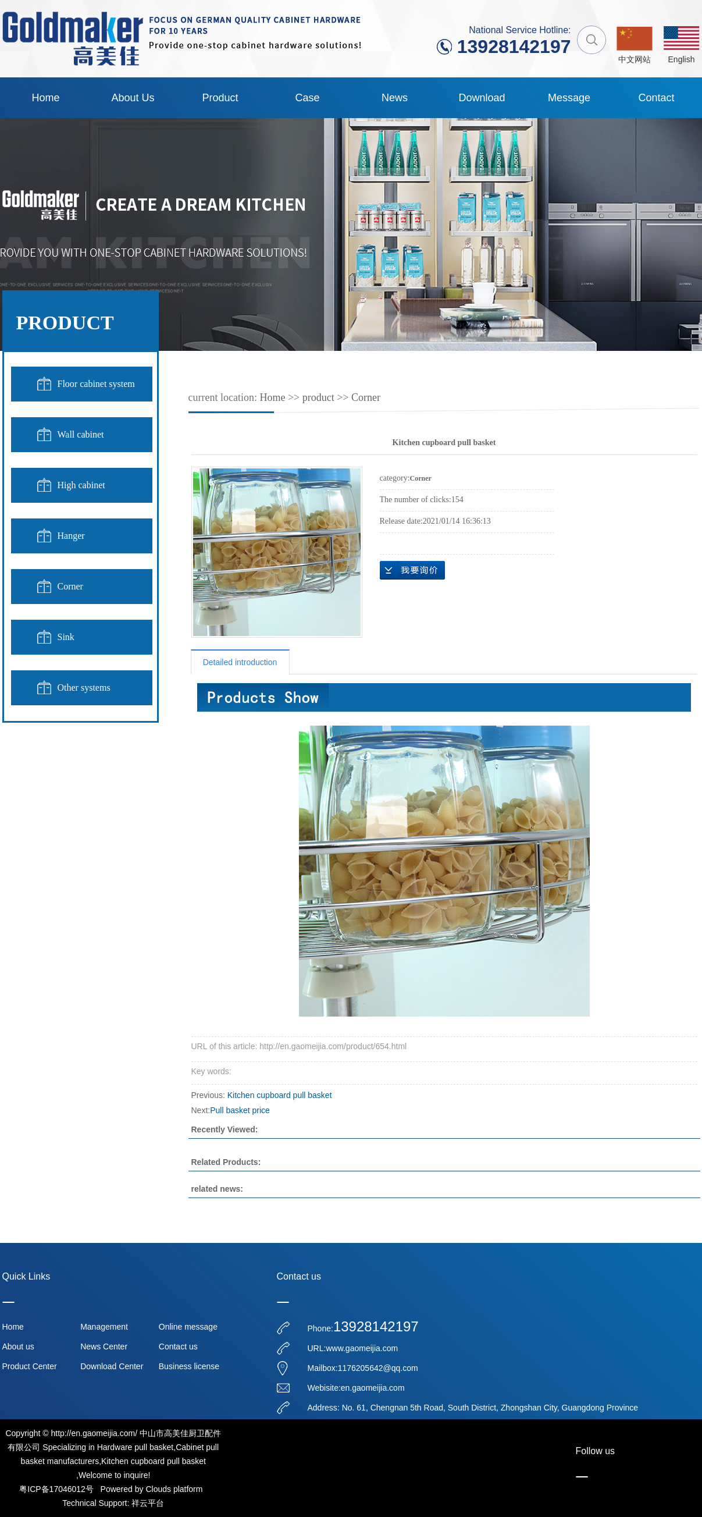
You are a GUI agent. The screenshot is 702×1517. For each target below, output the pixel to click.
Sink (66, 637)
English (681, 59)
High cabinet (81, 485)
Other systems (84, 687)
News (395, 98)
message (412, 570)
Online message (188, 1326)
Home (45, 98)
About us (132, 98)
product (220, 98)
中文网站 (634, 59)
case (307, 98)
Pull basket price (240, 1110)
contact (656, 98)
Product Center (29, 1366)
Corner (70, 586)
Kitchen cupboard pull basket (279, 1095)
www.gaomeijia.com (362, 1348)
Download (481, 98)
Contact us (178, 1346)
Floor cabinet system (96, 384)
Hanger (71, 536)
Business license (189, 1366)
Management (104, 1326)
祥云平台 (147, 1503)
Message (569, 98)
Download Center (111, 1366)
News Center (103, 1346)
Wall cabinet (81, 434)
